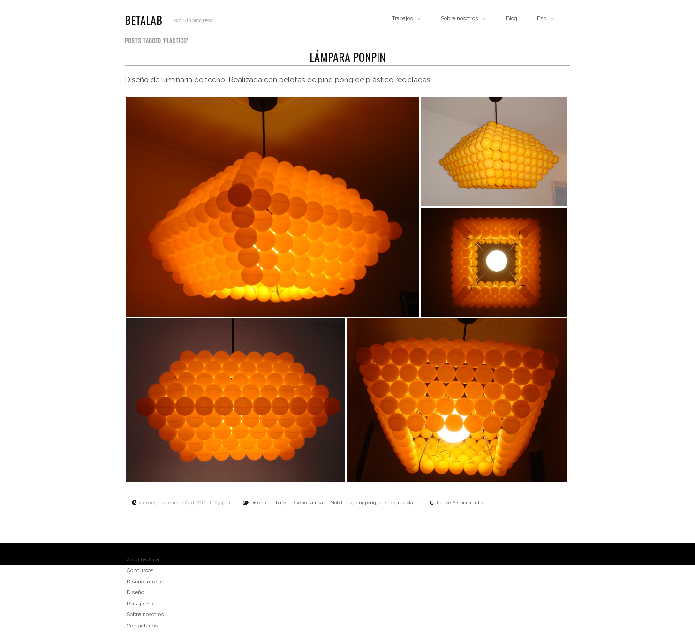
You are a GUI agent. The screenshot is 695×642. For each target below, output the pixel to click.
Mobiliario (341, 502)
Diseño (258, 502)
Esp (544, 19)
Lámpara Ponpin (347, 56)
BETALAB (143, 19)
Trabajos (404, 19)
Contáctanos (142, 625)
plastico (386, 502)
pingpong (365, 502)
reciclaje (408, 502)
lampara (318, 502)
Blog (511, 18)
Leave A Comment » (460, 502)
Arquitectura (143, 559)
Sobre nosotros (461, 19)
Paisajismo (140, 603)
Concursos (140, 570)
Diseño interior (145, 581)
